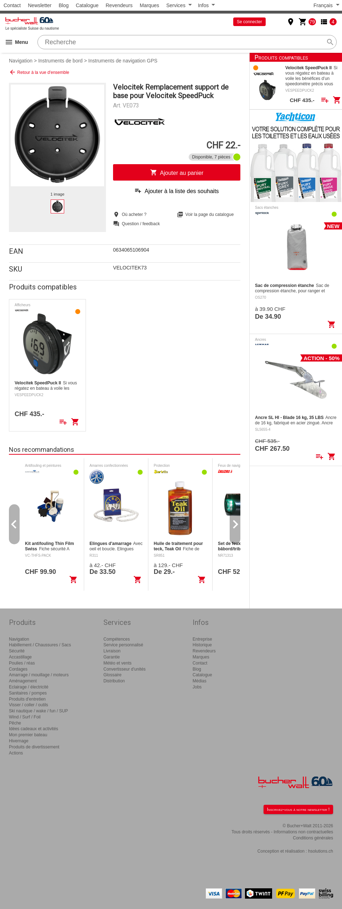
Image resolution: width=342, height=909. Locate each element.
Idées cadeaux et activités (33, 728)
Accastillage (20, 657)
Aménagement (23, 680)
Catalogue (87, 5)
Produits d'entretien (27, 699)
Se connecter (249, 21)
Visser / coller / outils (28, 704)
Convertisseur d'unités (124, 669)
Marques (149, 5)
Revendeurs (119, 5)
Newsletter (39, 5)
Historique (202, 644)
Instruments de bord (60, 61)
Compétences (116, 639)
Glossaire (112, 674)
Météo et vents (117, 663)
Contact (12, 5)
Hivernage (19, 740)
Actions (16, 753)
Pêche (15, 723)
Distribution (114, 680)
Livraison (112, 650)
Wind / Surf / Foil (25, 716)
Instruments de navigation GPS (123, 61)
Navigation (20, 61)
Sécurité (17, 650)
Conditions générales (313, 837)
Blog (63, 5)
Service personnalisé (123, 644)
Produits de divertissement (34, 746)
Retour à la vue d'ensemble (39, 72)
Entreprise (202, 639)
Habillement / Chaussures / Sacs (40, 644)
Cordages (18, 669)
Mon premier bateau (28, 734)
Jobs (197, 687)
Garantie (111, 657)
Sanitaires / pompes (28, 693)
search (330, 42)
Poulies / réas (22, 663)
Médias (199, 680)
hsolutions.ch (320, 851)
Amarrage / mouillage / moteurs (38, 674)
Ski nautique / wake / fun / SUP (38, 710)
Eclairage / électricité (29, 687)
